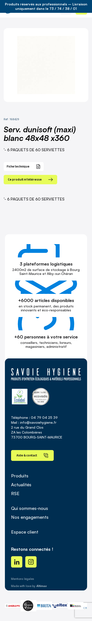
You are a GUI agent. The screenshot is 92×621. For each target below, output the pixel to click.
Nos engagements (30, 517)
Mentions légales (22, 579)
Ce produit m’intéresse (30, 180)
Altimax (41, 586)
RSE (15, 493)
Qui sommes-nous (29, 508)
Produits (19, 475)
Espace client (24, 531)
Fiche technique (24, 166)
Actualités (21, 484)
